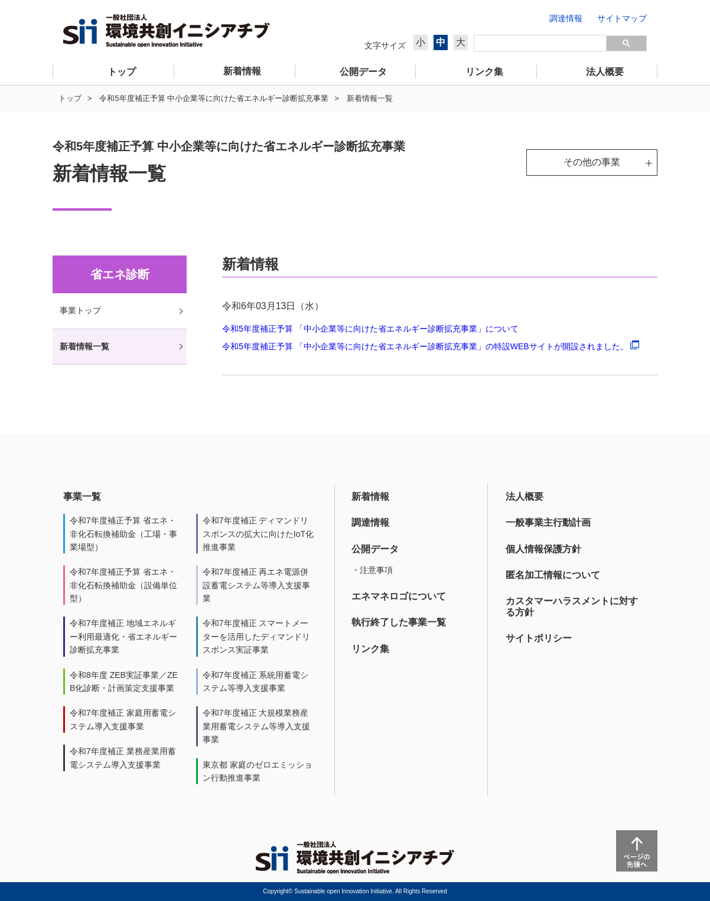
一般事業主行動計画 (548, 522)
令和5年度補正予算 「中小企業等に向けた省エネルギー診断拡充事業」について (370, 328)
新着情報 (370, 497)
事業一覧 (82, 497)
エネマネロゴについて (398, 596)
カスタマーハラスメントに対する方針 (572, 606)
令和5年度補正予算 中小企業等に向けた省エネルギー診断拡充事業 (213, 98)
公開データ (375, 549)
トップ (70, 98)
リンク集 (370, 649)
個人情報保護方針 (543, 549)
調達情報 (370, 522)
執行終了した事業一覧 (398, 622)
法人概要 (524, 497)
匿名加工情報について (553, 575)
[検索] (540, 43)
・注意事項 (372, 570)
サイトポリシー (539, 638)
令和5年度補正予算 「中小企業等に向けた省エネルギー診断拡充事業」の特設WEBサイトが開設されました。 (430, 346)
